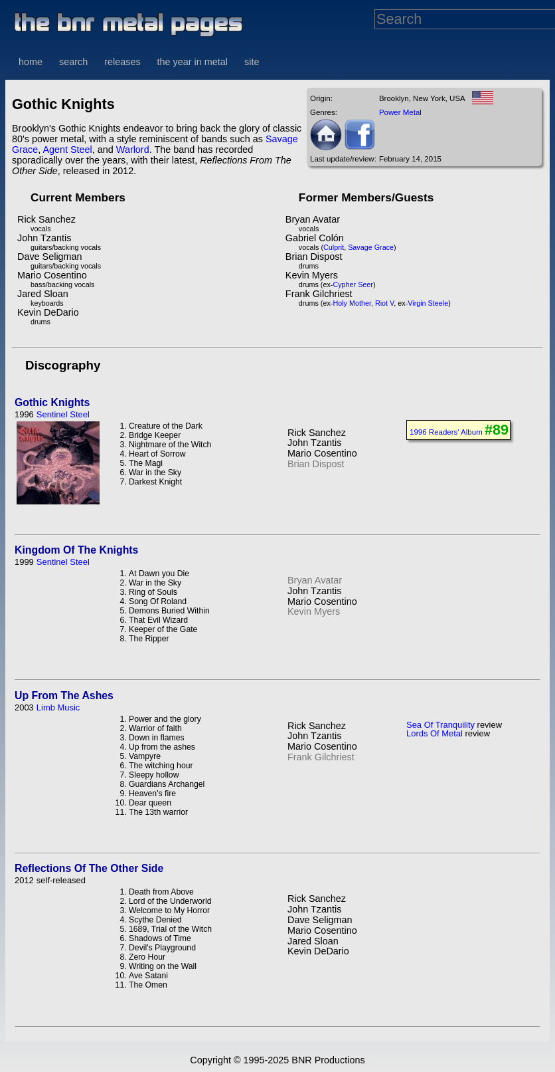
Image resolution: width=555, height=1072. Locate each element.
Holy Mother (352, 303)
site (251, 61)
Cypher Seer (353, 284)
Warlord (132, 149)
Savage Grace (371, 247)
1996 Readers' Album (446, 432)
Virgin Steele (428, 303)
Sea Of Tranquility (440, 725)
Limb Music (58, 707)
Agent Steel (67, 149)
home (30, 61)
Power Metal (400, 112)
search (73, 61)
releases (122, 61)
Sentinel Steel (63, 414)
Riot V (384, 303)
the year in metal (192, 61)
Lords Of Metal (434, 733)
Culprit (333, 247)
